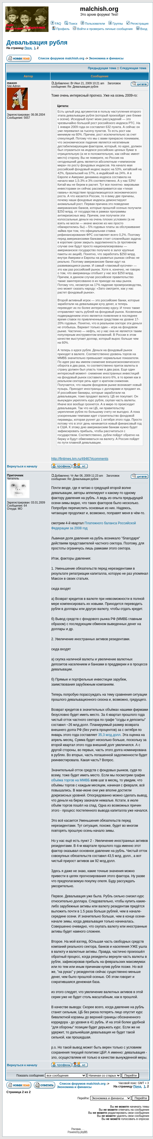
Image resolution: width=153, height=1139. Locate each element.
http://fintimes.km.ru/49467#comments (79, 459)
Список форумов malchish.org (61, 58)
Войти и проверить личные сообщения (103, 29)
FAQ (56, 23)
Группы (115, 23)
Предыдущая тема (102, 68)
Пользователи (93, 23)
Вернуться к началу (22, 466)
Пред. (28, 48)
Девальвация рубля (37, 42)
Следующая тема (133, 68)
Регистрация (137, 23)
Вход (141, 29)
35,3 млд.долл (109, 735)
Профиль (61, 29)
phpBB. (84, 1132)
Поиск (70, 23)
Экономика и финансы (106, 58)
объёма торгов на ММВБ (70, 780)
